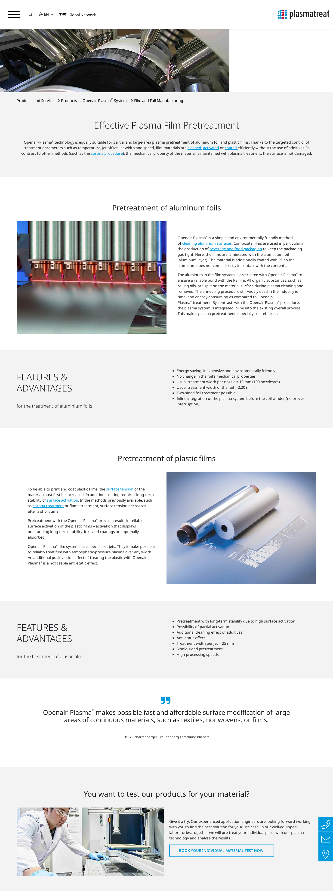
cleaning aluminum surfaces (207, 171)
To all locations (194, 852)
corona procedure (107, 95)
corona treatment (48, 406)
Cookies (123, 878)
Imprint (58, 878)
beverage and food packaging (236, 177)
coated (231, 89)
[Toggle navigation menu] (14, 14)
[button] (31, 14)
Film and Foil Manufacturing (158, 42)
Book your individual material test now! (221, 736)
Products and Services (36, 42)
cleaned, (195, 89)
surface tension (119, 389)
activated (211, 89)
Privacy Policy (22, 878)
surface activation (62, 400)
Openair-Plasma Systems (106, 42)
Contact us (90, 878)
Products (69, 42)
